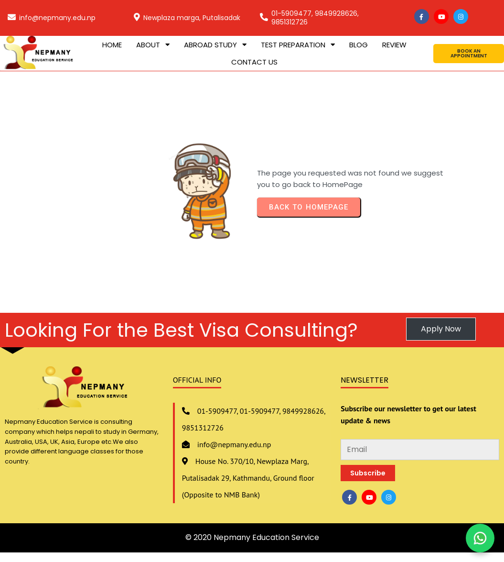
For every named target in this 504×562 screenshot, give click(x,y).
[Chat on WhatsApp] (480, 538)
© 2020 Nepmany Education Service (252, 537)
